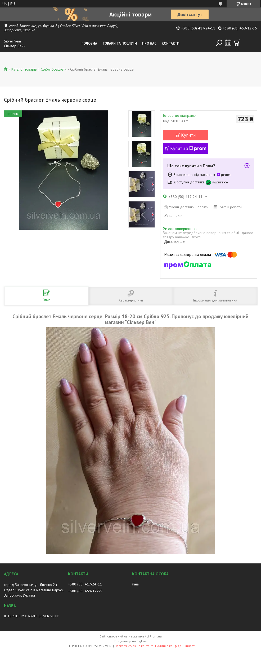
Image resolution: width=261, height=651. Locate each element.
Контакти (170, 43)
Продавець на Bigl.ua (130, 641)
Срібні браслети (53, 69)
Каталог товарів (24, 69)
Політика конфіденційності (175, 646)
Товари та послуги (119, 43)
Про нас (149, 43)
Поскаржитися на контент (134, 646)
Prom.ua (156, 636)
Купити (188, 135)
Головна (89, 43)
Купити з (188, 148)
